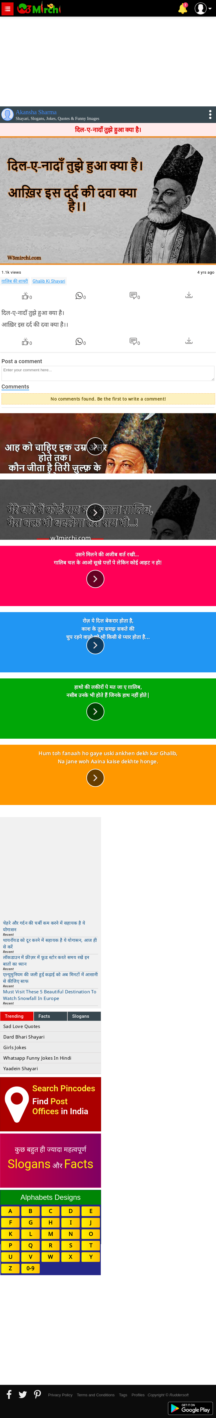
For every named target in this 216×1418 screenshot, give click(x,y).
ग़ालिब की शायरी (15, 281)
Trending (14, 1016)
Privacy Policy (60, 1395)
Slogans (80, 1016)
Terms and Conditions (96, 1395)
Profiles (137, 1395)
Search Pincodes (63, 1088)
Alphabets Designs (50, 1197)
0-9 (30, 1268)
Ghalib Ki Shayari (48, 281)
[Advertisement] (108, 60)
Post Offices (50, 1106)
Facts (44, 1016)
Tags (123, 1395)
